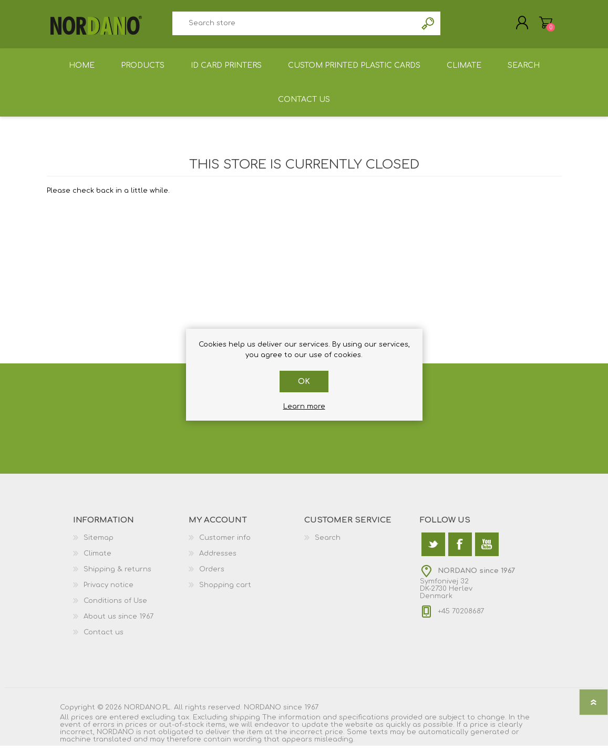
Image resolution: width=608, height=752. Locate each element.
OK (304, 381)
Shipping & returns (117, 575)
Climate (97, 559)
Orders (211, 575)
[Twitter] (433, 550)
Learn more (304, 406)
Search (428, 26)
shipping (245, 723)
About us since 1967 (118, 622)
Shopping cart (537, 25)
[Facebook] (460, 550)
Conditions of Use (115, 607)
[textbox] (294, 26)
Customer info (225, 544)
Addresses (217, 559)
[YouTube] (487, 550)
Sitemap (99, 544)
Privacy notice (108, 591)
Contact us (103, 638)
